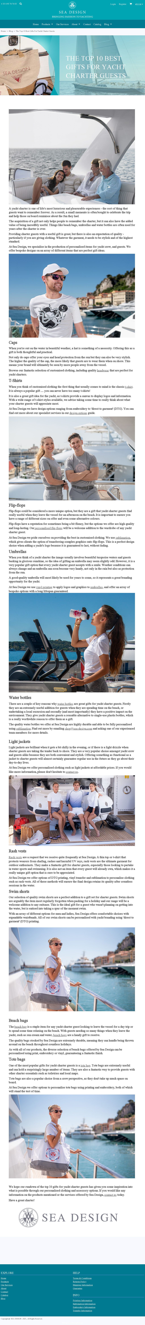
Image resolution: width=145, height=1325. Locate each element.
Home (3, 31)
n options (81, 413)
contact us (72, 772)
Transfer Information (82, 1310)
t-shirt (129, 386)
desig (73, 413)
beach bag (20, 1026)
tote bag (85, 1065)
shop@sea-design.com (78, 728)
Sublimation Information (84, 1303)
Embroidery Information (84, 1307)
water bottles (65, 703)
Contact (4, 1291)
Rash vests (15, 857)
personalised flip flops (48, 528)
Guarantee (77, 1288)
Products (5, 1281)
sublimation (123, 537)
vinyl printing (44, 587)
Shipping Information (83, 1284)
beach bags (60, 1035)
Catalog (4, 1295)
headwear (103, 370)
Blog (11, 31)
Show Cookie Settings (72, 1322)
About (3, 1288)
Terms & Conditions (82, 1278)
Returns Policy (79, 1281)
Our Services (7, 1284)
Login (113, 4)
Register (122, 4)
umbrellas (96, 587)
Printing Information (82, 1300)
